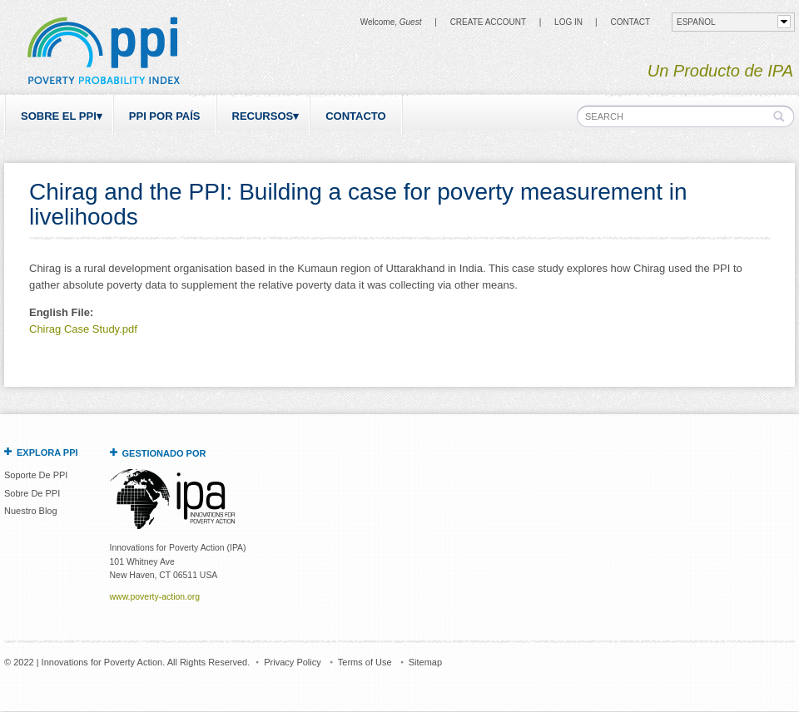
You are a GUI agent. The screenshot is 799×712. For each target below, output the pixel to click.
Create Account (488, 22)
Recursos (263, 116)
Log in (568, 22)
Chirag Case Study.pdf (83, 329)
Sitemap (425, 662)
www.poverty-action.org (155, 596)
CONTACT (630, 22)
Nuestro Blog (30, 511)
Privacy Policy (292, 662)
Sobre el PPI (59, 116)
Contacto (355, 116)
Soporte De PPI (35, 475)
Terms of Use (365, 662)
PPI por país (165, 116)
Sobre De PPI (32, 493)
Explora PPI (47, 452)
